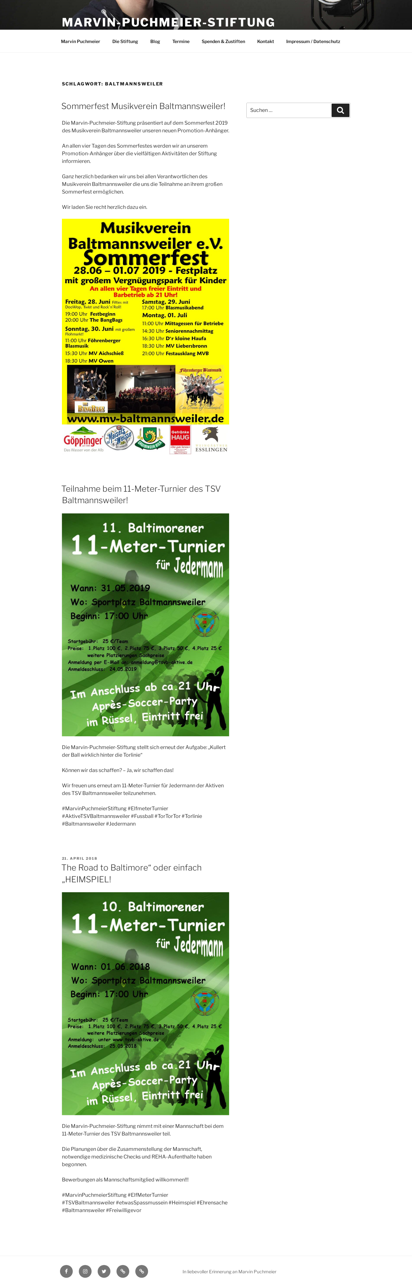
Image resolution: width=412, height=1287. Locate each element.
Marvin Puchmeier (80, 41)
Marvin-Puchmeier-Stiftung (168, 22)
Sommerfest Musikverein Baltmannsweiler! (143, 106)
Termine (181, 41)
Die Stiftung (125, 41)
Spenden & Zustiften (223, 41)
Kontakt (265, 41)
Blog (155, 41)
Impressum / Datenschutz (313, 41)
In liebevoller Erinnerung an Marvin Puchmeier (229, 1271)
